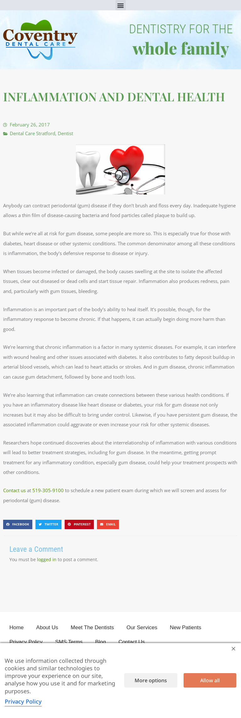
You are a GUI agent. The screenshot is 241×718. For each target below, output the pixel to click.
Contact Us (131, 642)
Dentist (65, 133)
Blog (100, 642)
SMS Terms (69, 642)
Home (16, 627)
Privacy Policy (26, 642)
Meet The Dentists (92, 627)
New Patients (185, 627)
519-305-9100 (48, 490)
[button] (120, 5)
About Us (47, 627)
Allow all (210, 680)
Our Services (141, 627)
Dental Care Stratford (32, 133)
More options (151, 680)
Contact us (14, 490)
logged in (46, 559)
